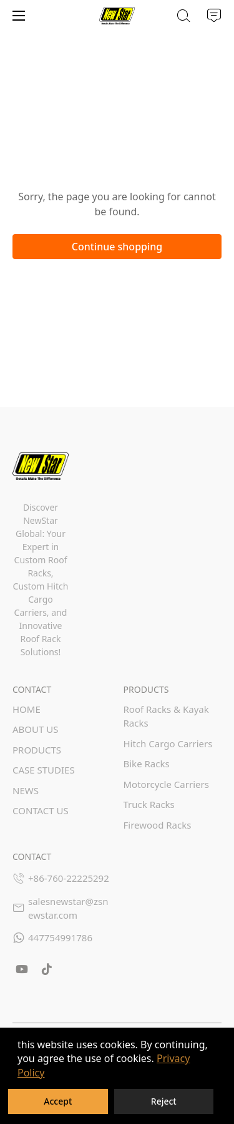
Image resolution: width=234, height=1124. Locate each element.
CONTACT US (40, 810)
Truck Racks (149, 804)
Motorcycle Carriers (166, 784)
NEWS (25, 790)
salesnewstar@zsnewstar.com (68, 908)
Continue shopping (117, 246)
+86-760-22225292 (68, 878)
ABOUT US (35, 729)
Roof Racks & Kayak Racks (166, 716)
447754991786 (60, 937)
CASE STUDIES (43, 770)
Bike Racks (147, 763)
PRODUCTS (36, 749)
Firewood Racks (158, 825)
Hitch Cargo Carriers (168, 743)
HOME (26, 709)
